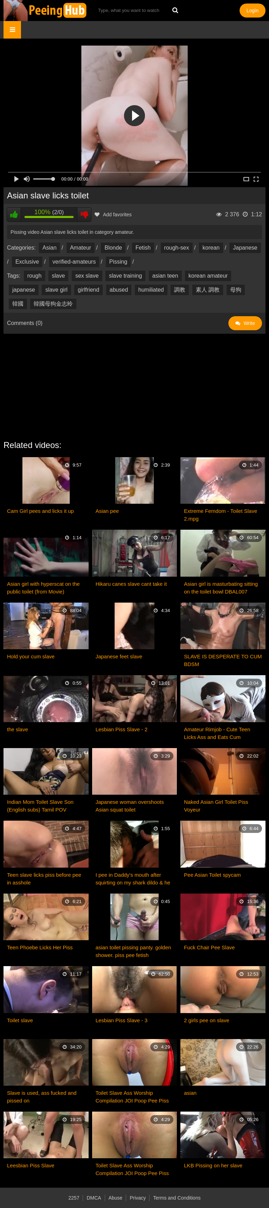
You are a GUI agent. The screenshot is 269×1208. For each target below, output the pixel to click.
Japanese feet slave (119, 656)
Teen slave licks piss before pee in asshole (44, 878)
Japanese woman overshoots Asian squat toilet (130, 806)
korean (211, 248)
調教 (179, 290)
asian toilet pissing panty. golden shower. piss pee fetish (133, 951)
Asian (49, 248)
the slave (17, 729)
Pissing (118, 262)
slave (58, 276)
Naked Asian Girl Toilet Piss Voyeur (216, 806)
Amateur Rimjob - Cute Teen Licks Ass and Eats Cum (217, 733)
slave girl (56, 290)
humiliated (151, 290)
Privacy (138, 1198)
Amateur (80, 248)
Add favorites (113, 214)
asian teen (165, 276)
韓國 (17, 304)
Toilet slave (20, 1020)
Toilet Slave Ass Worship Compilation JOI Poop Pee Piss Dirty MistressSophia (132, 1097)
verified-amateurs (74, 262)
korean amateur (208, 276)
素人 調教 (208, 290)
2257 (73, 1198)
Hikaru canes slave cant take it (131, 584)
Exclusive (27, 262)
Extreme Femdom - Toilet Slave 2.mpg (220, 515)
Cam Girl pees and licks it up (40, 511)
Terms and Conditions (176, 1198)
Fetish (143, 248)
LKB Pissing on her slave (213, 1165)
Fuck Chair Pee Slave (209, 947)
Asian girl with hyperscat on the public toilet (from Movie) (43, 588)
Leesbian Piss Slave (30, 1165)
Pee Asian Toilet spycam (212, 875)
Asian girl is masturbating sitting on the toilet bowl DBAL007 (221, 588)
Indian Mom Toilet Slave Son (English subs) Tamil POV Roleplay (40, 806)
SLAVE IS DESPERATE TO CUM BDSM (223, 660)
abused (119, 290)
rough (34, 276)
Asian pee (107, 511)
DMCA (94, 1198)
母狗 (235, 290)
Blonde (113, 248)
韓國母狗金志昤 (53, 304)
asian (190, 1093)
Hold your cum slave (31, 656)
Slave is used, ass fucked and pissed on (41, 1097)
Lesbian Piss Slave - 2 (121, 729)
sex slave (87, 276)
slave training (125, 276)
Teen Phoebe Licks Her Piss (40, 947)
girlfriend (88, 290)
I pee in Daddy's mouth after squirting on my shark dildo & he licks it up (133, 879)
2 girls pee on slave (206, 1020)
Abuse (116, 1198)
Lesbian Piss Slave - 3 (121, 1020)
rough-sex (176, 248)
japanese (23, 290)
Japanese (245, 248)
